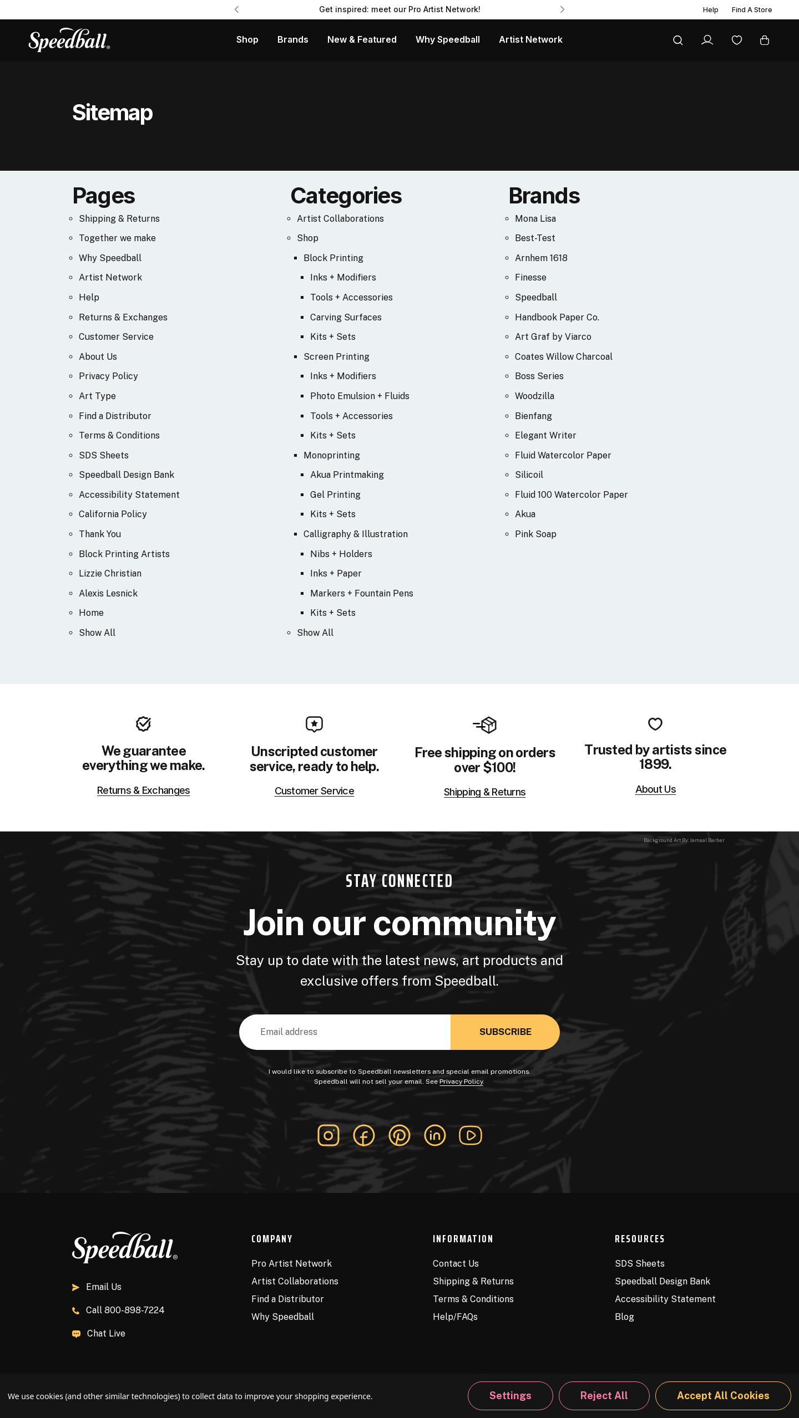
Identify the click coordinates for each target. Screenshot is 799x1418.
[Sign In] (707, 39)
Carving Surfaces (346, 317)
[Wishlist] (736, 39)
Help (711, 10)
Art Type (97, 396)
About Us (98, 356)
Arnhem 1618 (541, 258)
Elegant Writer (546, 435)
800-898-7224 (118, 1310)
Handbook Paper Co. (557, 317)
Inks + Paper (336, 573)
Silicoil (529, 475)
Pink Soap (536, 534)
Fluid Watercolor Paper (563, 455)
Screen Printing (337, 356)
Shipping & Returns (119, 218)
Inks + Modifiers (343, 277)
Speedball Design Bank (126, 475)
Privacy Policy (108, 376)
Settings (510, 1395)
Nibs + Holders (341, 554)
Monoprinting (332, 455)
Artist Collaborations (340, 218)
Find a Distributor (115, 416)
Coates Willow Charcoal (564, 356)
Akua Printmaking (347, 475)
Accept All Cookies (723, 1395)
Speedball (536, 297)
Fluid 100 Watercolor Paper (571, 494)
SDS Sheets (104, 455)
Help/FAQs (455, 1317)
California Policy (113, 514)
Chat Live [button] (98, 1333)
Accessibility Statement (129, 494)
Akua (525, 514)
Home (91, 613)
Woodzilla (534, 396)
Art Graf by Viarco (553, 336)
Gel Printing (335, 494)
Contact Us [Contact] (456, 1263)
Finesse (531, 277)
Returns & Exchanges (123, 317)
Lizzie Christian (110, 573)
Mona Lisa (535, 218)
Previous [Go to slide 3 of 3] (236, 9)
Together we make (117, 238)
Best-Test (535, 238)
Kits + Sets (333, 336)
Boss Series (539, 376)
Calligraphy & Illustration (356, 534)
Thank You (100, 534)
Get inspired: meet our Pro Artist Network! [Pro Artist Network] (400, 9)
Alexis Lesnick (108, 593)
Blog (624, 1317)
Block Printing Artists (124, 554)
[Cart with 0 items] (764, 39)
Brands (293, 39)
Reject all (604, 1395)
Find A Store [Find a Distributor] (752, 10)
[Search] (678, 39)
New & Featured (362, 39)
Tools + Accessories (351, 297)
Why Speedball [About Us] (448, 39)
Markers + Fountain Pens (361, 593)
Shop (307, 238)
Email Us (97, 1287)
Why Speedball (110, 258)
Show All (97, 633)
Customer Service (116, 336)
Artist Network (531, 39)
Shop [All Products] (247, 39)
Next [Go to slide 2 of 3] (562, 9)
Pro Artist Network (291, 1263)
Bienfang (533, 416)
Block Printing (333, 258)
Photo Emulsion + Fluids (359, 396)
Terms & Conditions (119, 435)
